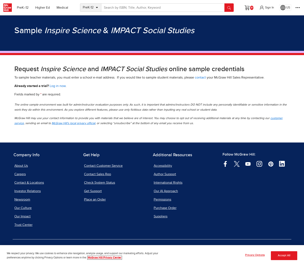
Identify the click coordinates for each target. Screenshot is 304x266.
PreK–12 (22, 7)
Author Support (165, 174)
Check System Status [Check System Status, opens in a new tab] (99, 182)
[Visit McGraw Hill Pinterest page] (271, 163)
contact (200, 77)
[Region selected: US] (285, 7)
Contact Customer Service (103, 165)
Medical (62, 7)
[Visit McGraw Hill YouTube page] (248, 163)
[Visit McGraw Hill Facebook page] (225, 163)
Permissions (162, 199)
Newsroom (22, 199)
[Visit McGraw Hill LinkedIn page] (282, 163)
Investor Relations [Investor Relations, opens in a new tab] (27, 191)
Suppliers (160, 216)
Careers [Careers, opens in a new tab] (20, 174)
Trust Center (23, 225)
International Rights (168, 182)
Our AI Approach (166, 191)
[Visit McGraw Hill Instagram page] (259, 163)
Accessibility (163, 165)
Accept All (284, 256)
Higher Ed (42, 7)
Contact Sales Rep (97, 174)
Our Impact (22, 216)
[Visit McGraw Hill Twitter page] (237, 163)
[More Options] (298, 8)
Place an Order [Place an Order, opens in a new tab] (95, 199)
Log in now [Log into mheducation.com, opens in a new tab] (58, 86)
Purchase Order (165, 208)
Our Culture (23, 208)
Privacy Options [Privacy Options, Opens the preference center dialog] (255, 256)
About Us (21, 165)
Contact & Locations (29, 182)
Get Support (93, 191)
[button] (267, 8)
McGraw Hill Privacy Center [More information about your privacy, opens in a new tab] (104, 258)
